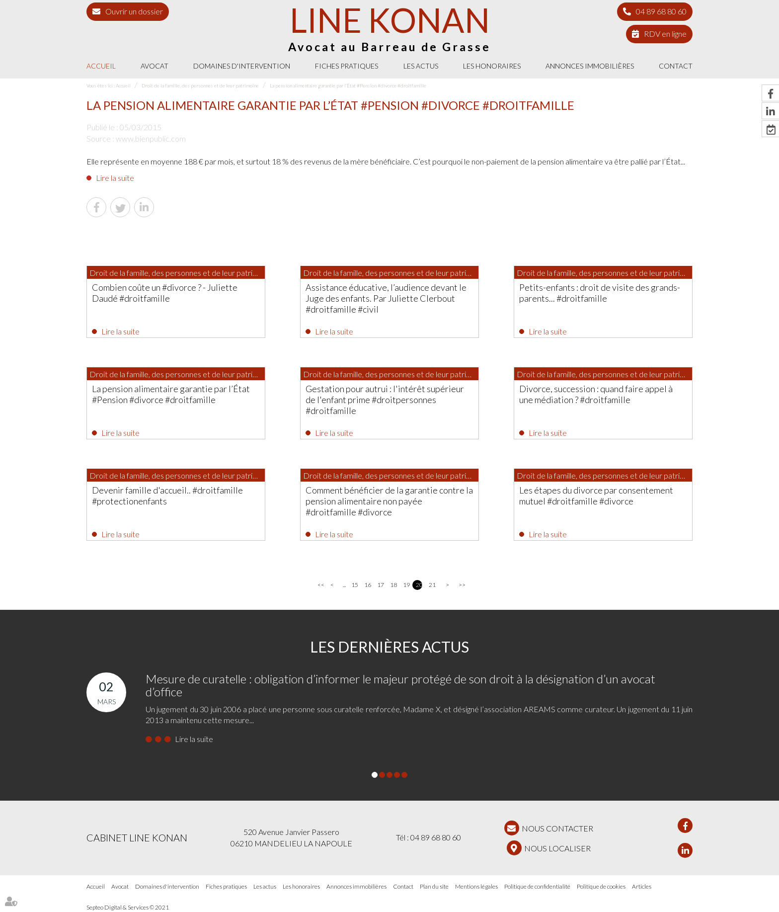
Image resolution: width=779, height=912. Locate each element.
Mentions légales (476, 886)
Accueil (101, 66)
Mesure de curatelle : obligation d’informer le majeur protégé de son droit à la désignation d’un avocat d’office (400, 685)
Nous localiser (557, 848)
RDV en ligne (665, 33)
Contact (676, 66)
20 (419, 584)
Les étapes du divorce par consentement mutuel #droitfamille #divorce (596, 495)
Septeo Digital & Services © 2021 (127, 908)
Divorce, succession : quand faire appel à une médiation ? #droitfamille (596, 394)
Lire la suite (115, 177)
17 (380, 584)
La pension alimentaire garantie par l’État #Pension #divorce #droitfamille (348, 85)
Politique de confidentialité (537, 886)
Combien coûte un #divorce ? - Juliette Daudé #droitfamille (164, 293)
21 (432, 584)
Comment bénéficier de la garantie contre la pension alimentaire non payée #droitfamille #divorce (389, 501)
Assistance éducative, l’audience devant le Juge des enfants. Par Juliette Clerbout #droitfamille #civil (386, 298)
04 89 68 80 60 (661, 11)
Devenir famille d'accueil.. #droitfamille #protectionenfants (167, 495)
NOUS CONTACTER (557, 828)
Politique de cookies (601, 886)
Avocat (154, 66)
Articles (641, 886)
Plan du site (434, 886)
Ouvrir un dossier (134, 11)
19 (406, 584)
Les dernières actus (389, 647)
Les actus (420, 66)
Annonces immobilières (589, 66)
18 (393, 584)
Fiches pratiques (346, 66)
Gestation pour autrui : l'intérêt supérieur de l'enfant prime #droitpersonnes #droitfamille (385, 399)
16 (367, 584)
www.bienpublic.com (151, 138)
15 (354, 584)
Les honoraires (492, 66)
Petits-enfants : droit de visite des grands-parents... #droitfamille (599, 293)
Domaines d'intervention (241, 66)
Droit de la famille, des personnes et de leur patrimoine (200, 85)
